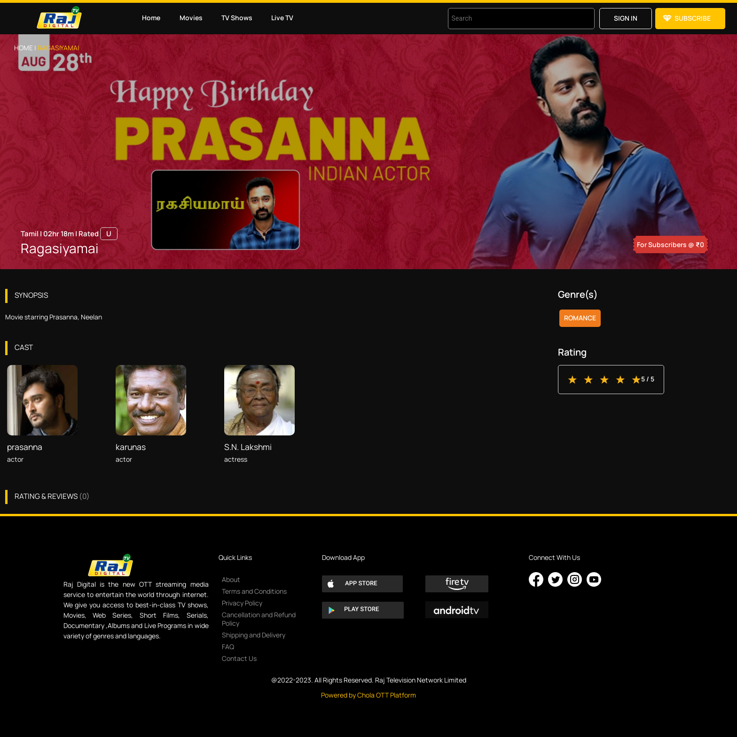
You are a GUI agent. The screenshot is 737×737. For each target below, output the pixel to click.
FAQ (228, 646)
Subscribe (692, 18)
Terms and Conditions (254, 591)
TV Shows (236, 17)
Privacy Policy (242, 602)
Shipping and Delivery (253, 634)
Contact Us (239, 658)
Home (151, 17)
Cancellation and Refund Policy (259, 619)
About (231, 579)
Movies (191, 17)
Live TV (282, 17)
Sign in (625, 18)
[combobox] (509, 18)
